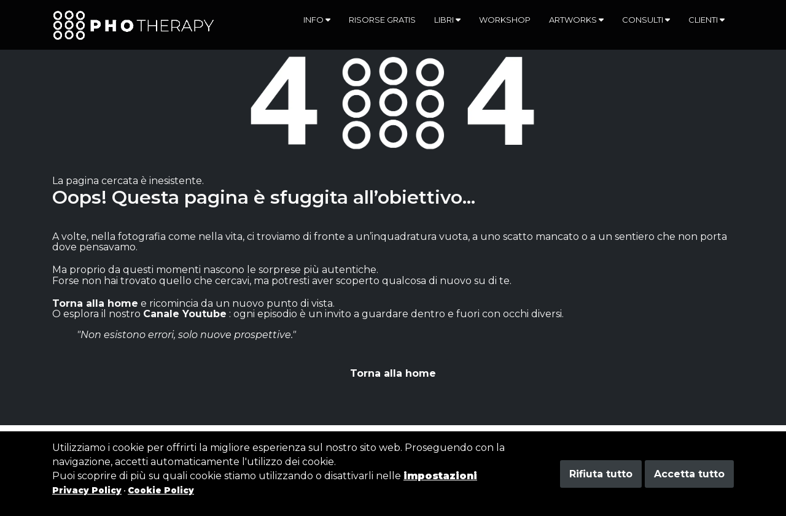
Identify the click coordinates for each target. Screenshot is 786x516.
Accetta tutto (689, 474)
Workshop (505, 20)
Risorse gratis (382, 20)
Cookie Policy (161, 490)
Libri (447, 20)
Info (316, 20)
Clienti (706, 20)
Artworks (576, 20)
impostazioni (440, 476)
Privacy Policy (87, 490)
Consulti (646, 20)
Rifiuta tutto (600, 474)
